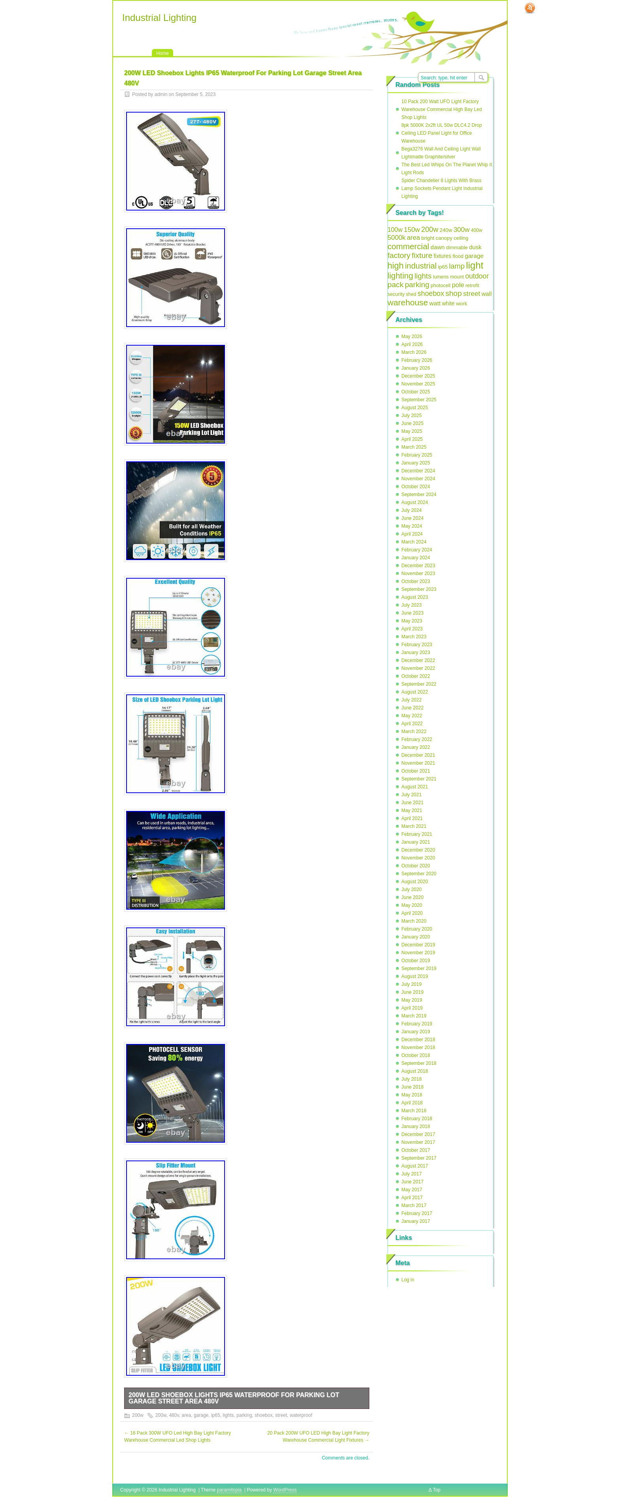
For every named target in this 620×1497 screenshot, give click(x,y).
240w (446, 230)
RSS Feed (530, 8)
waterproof (301, 1415)
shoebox (263, 1415)
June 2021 (412, 802)
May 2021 (411, 810)
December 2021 (418, 755)
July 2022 (411, 700)
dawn (438, 247)
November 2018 (418, 1047)
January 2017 (415, 1221)
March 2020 (413, 921)
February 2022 (416, 739)
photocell (440, 285)
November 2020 (418, 858)
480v (174, 1415)
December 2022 (418, 660)
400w (476, 230)
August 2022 (414, 692)
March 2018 (413, 1110)
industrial (421, 265)
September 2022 (419, 684)
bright (428, 238)
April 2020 (412, 913)
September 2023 (419, 589)
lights (228, 1415)
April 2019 (412, 1008)
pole (458, 284)
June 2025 (412, 423)
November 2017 (418, 1142)
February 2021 (416, 834)
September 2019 (419, 968)
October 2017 (415, 1150)
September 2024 (419, 494)
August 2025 (414, 407)
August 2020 (414, 881)
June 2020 (412, 897)
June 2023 (412, 613)
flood (457, 256)
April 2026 (412, 344)
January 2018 (415, 1126)
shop (453, 293)
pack (396, 284)
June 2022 (412, 708)
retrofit (472, 285)
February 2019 (416, 1024)
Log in (407, 1280)
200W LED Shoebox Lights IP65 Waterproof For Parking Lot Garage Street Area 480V (234, 1398)
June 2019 (412, 992)
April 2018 (412, 1103)
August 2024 (414, 502)
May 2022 (411, 715)
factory (399, 255)
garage (201, 1415)
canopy (444, 238)
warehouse (408, 302)
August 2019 (414, 976)
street (281, 1415)
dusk (475, 247)
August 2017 (414, 1166)
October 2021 (415, 771)
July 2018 (411, 1079)
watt (434, 303)
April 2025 (412, 439)
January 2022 (415, 747)
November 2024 (418, 478)
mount (457, 277)
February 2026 (416, 360)
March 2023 (413, 636)
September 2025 (419, 399)
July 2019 (411, 984)
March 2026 (413, 352)
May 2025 (411, 431)
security (396, 294)
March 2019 (413, 1016)
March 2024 (413, 542)
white (448, 304)
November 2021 (418, 763)
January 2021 (415, 842)
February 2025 (416, 455)
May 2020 (411, 905)
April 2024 (412, 534)
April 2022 (412, 723)
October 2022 (415, 676)
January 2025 (415, 463)
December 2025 (418, 376)
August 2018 (414, 1071)
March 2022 (413, 731)
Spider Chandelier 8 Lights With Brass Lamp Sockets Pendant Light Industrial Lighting (441, 188)
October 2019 (415, 960)
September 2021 (419, 779)
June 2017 (412, 1182)
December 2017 (418, 1134)
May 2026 (411, 336)
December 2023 (418, 565)
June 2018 (412, 1087)
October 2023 (415, 581)
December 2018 (418, 1039)
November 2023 (418, 573)
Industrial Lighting (159, 17)
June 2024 (412, 518)
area (186, 1415)
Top (436, 1490)
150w (412, 229)
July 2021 (411, 794)
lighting (400, 275)
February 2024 (416, 550)
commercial (408, 246)
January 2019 (415, 1031)
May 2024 (411, 526)
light (474, 265)
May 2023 (411, 621)
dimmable (457, 247)
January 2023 (415, 652)
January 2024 (415, 557)
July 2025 (411, 415)
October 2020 (415, 866)
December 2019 (418, 945)
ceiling (461, 238)
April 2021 (412, 818)
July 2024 (411, 510)
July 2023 (411, 605)
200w (138, 1415)
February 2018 (416, 1118)
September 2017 (419, 1158)
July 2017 (411, 1174)
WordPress (285, 1490)
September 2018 (419, 1063)
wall (487, 293)
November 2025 (418, 384)
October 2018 (415, 1055)
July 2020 (411, 889)
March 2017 (413, 1205)
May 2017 (411, 1189)
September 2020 (419, 873)
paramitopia (229, 1490)
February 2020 (416, 929)
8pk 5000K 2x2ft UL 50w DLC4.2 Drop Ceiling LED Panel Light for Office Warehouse (441, 133)
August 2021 (414, 787)
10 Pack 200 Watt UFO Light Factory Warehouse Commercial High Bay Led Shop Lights (441, 109)
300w (462, 229)
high (396, 266)
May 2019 (411, 1000)
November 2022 (418, 668)
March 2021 (413, 826)
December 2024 (418, 471)
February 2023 (416, 644)
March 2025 (413, 447)
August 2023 (414, 597)
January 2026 (415, 368)
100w (395, 229)
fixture (422, 255)
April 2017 (412, 1197)
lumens (441, 277)
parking (244, 1415)
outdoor (477, 276)
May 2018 (411, 1095)
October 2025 (415, 392)
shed (411, 294)
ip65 (215, 1415)
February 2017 (416, 1213)
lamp (457, 266)
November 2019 (418, 952)
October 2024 (415, 486)
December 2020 (418, 850)
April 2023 (412, 629)
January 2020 (415, 937)
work (461, 304)
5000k (397, 237)
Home (162, 53)
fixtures (442, 256)
